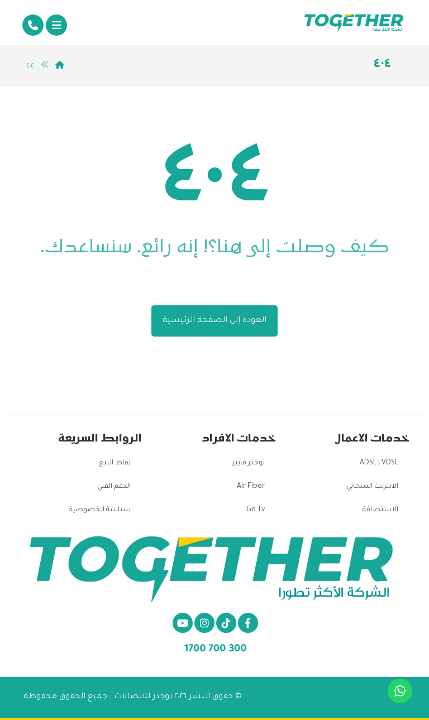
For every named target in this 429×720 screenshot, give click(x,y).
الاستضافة (380, 510)
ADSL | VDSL (379, 463)
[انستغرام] (204, 623)
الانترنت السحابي (372, 487)
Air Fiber (251, 487)
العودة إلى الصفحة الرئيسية (214, 320)
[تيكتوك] (226, 623)
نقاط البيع (115, 463)
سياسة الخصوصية (100, 510)
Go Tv (255, 510)
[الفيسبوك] (248, 623)
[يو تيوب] (183, 623)
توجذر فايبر (248, 463)
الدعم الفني (114, 487)
